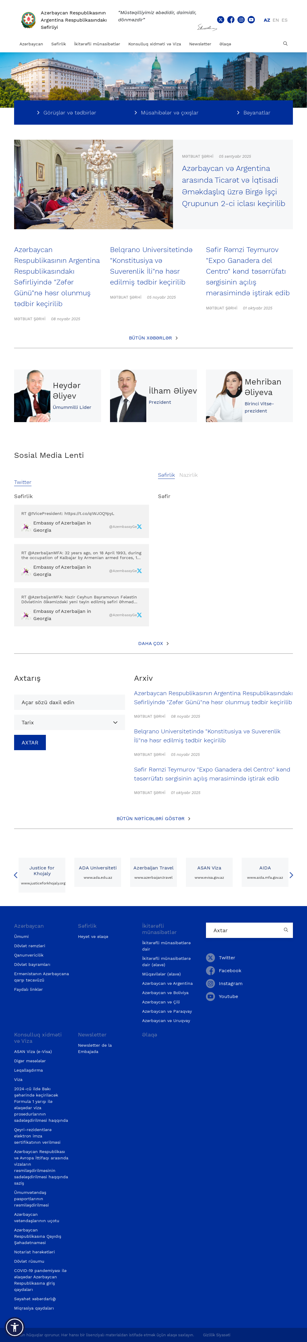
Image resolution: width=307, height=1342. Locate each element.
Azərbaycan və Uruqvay (166, 1020)
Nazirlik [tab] (188, 475)
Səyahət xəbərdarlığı (35, 1298)
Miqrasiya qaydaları (34, 1308)
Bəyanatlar (256, 112)
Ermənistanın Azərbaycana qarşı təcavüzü (41, 976)
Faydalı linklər (28, 989)
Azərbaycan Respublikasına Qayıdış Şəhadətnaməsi (37, 1236)
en (276, 20)
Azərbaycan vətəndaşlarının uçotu (36, 1217)
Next (291, 875)
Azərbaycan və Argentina (167, 983)
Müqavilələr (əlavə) (161, 974)
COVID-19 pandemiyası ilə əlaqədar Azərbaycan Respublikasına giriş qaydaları (40, 1280)
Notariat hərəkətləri (34, 1251)
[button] (14, 1327)
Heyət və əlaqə (93, 936)
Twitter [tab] (22, 482)
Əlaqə (225, 43)
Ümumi (21, 936)
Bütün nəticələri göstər (151, 818)
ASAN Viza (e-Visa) (33, 1051)
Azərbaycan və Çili (161, 1002)
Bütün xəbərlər (150, 338)
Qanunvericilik (28, 955)
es (285, 20)
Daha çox (150, 643)
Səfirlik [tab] (166, 475)
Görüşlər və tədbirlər (69, 112)
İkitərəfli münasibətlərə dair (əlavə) (166, 961)
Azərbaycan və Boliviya (165, 992)
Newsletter (200, 43)
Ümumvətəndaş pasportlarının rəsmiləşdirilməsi (31, 1198)
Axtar (30, 742)
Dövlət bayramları (32, 964)
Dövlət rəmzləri (29, 945)
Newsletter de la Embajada (95, 1048)
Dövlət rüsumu (29, 1261)
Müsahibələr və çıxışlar (169, 112)
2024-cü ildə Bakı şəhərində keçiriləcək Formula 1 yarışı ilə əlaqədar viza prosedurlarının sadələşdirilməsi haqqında (41, 1104)
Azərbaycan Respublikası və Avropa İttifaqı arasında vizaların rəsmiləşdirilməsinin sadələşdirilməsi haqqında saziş (41, 1167)
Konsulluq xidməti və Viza (154, 43)
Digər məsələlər (30, 1060)
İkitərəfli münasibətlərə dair (166, 945)
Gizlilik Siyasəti (216, 1335)
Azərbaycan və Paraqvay (167, 1011)
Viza (18, 1079)
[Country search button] (287, 930)
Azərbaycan (31, 43)
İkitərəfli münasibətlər (97, 43)
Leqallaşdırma (28, 1070)
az (267, 20)
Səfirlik (58, 43)
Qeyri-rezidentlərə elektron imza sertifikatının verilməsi (37, 1136)
